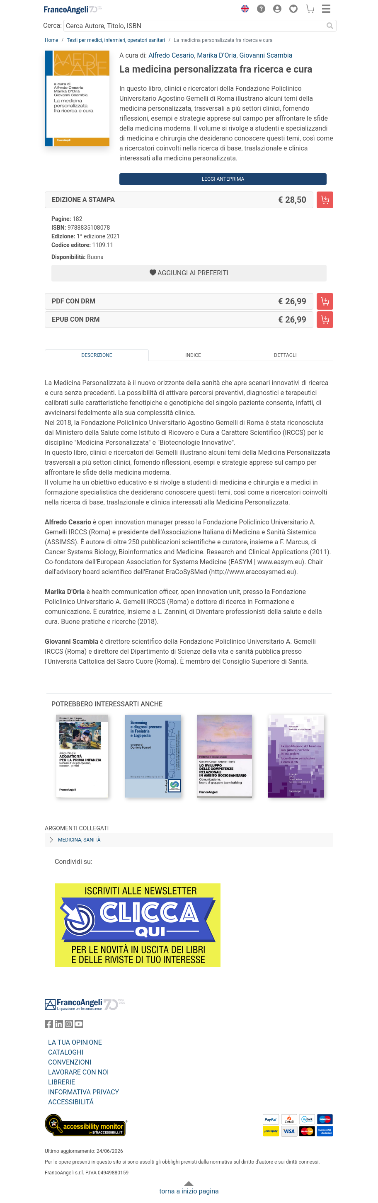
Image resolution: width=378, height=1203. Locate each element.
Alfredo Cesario (171, 55)
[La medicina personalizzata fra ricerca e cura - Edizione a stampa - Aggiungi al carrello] (325, 200)
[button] (243, 10)
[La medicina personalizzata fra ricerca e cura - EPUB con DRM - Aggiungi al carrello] (325, 319)
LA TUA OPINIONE (75, 1042)
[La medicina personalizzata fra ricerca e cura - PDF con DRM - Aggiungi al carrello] (325, 301)
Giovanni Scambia (266, 55)
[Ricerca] (330, 26)
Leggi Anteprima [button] (223, 179)
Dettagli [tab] (285, 355)
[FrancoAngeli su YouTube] (79, 1026)
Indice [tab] (193, 355)
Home (51, 40)
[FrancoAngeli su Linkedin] (59, 1026)
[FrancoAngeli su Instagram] (69, 1026)
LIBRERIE (61, 1082)
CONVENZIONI (69, 1062)
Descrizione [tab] (96, 355)
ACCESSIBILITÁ (71, 1102)
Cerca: (52, 25)
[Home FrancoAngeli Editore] (73, 10)
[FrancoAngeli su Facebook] (49, 1026)
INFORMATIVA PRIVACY (83, 1092)
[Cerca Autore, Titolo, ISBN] (193, 26)
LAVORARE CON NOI (78, 1072)
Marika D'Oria (216, 55)
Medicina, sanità (79, 840)
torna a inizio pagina (188, 1191)
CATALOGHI (65, 1052)
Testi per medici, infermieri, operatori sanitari (116, 40)
